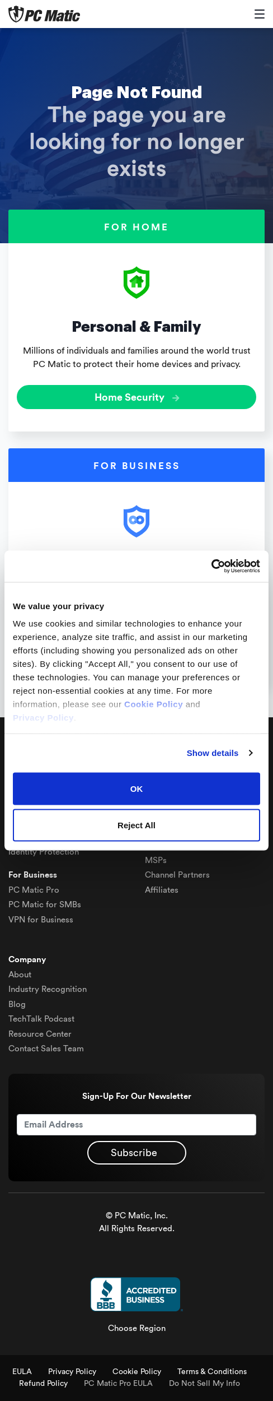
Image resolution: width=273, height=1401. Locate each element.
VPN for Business (40, 920)
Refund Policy (43, 1384)
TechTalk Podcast (41, 1019)
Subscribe (134, 1153)
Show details (213, 753)
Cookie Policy (136, 1372)
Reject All (136, 825)
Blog (17, 1004)
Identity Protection (43, 852)
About (19, 975)
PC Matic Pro (33, 890)
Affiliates (161, 890)
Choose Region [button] (137, 1328)
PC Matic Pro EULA (118, 1384)
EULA (22, 1372)
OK (136, 788)
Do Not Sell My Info (204, 1384)
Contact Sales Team (46, 1049)
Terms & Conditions (212, 1372)
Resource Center (40, 1034)
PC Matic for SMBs (44, 905)
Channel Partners (177, 875)
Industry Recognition (47, 989)
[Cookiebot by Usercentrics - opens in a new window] (211, 566)
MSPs (156, 860)
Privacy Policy (72, 1372)
